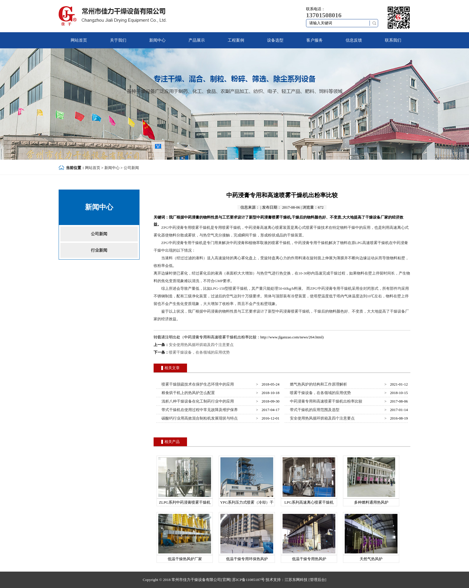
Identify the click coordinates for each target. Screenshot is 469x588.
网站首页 (79, 40)
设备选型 (275, 40)
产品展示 (196, 40)
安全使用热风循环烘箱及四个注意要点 (201, 344)
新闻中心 (157, 40)
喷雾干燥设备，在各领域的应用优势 (199, 352)
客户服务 (314, 40)
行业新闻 (99, 250)
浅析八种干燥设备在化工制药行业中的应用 (197, 401)
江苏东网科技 (296, 579)
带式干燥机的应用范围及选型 (314, 410)
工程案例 (236, 40)
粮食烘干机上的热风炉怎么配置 (187, 393)
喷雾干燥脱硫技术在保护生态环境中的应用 (197, 384)
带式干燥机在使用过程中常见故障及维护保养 (199, 410)
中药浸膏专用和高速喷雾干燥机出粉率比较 (325, 401)
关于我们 (118, 40)
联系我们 (393, 40)
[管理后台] (317, 579)
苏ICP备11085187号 (248, 579)
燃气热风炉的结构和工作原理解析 (317, 384)
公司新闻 (131, 168)
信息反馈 (354, 40)
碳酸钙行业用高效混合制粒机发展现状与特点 (199, 418)
